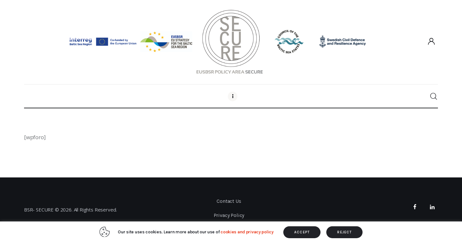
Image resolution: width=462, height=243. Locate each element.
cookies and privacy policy (247, 232)
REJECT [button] (344, 232)
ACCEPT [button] (302, 232)
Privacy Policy (229, 215)
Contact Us (229, 201)
